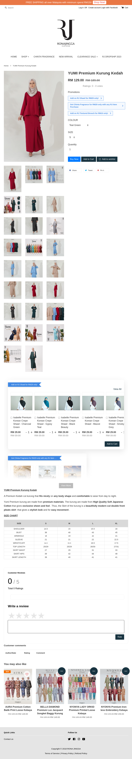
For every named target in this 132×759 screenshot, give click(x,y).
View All (117, 389)
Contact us (8, 739)
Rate (120, 637)
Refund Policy (81, 753)
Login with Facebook (109, 8)
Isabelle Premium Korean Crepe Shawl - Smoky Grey (116, 422)
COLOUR (73, 120)
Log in (81, 8)
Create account (94, 8)
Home (6, 66)
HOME (14, 57)
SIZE (70, 132)
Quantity (72, 144)
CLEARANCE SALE (87, 57)
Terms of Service (52, 753)
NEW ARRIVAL (66, 57)
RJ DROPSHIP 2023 (111, 57)
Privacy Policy (67, 753)
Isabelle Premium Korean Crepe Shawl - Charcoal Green (21, 422)
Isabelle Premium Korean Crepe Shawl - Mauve (92, 420)
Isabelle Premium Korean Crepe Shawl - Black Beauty (68, 422)
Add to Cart (112, 444)
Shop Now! (99, 2)
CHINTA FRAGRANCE (44, 57)
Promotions (74, 92)
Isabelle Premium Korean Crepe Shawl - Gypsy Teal (44, 422)
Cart (126, 8)
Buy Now (74, 159)
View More (66, 485)
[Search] (11, 8)
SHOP (25, 57)
